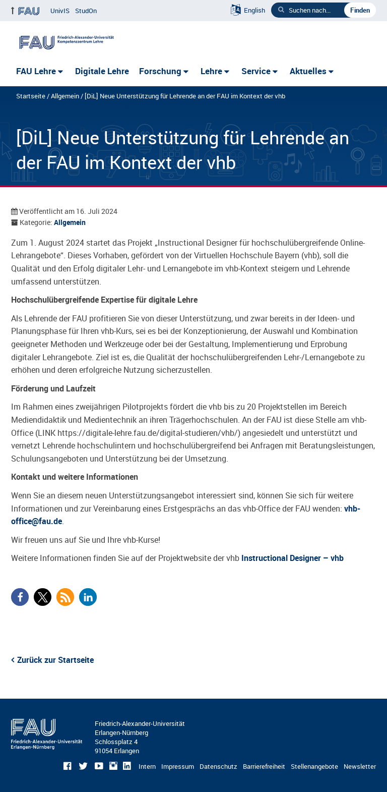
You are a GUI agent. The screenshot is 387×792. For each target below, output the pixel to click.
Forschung (160, 71)
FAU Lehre (36, 71)
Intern (147, 766)
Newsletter (360, 766)
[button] (20, 597)
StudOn (86, 10)
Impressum (177, 766)
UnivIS (60, 10)
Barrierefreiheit (264, 766)
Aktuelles (308, 71)
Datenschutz (218, 766)
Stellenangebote (314, 766)
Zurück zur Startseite (55, 659)
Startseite (30, 95)
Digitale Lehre (102, 71)
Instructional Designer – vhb (292, 557)
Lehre (211, 71)
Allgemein (65, 95)
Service (256, 71)
